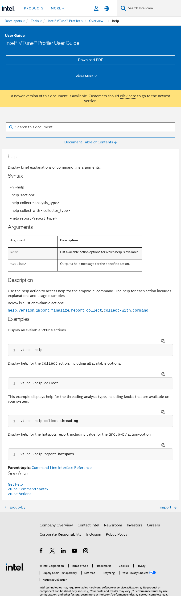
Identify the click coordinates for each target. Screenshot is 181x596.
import (43, 310)
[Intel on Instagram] (86, 526)
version (26, 310)
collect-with (117, 310)
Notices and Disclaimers (55, 572)
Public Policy (116, 509)
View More (87, 76)
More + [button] (57, 8)
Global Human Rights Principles (136, 576)
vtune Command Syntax (28, 463)
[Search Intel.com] (153, 8)
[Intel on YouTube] (74, 526)
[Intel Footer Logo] (15, 541)
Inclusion (93, 509)
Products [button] (33, 8)
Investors (134, 499)
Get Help (15, 459)
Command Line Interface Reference (62, 442)
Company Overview (56, 499)
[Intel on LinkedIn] (63, 526)
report (78, 310)
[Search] (123, 8)
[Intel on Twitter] (52, 526)
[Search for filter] (90, 127)
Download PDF (90, 60)
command (140, 310)
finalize (60, 310)
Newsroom (113, 499)
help (12, 310)
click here (128, 96)
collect (94, 310)
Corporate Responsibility (61, 509)
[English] (107, 8)
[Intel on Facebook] (41, 526)
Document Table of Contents (88, 142)
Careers (153, 499)
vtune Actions (19, 468)
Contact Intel (88, 499)
